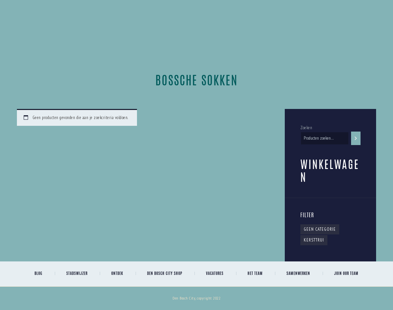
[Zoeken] (356, 138)
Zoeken (306, 128)
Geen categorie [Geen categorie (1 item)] (320, 229)
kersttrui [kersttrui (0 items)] (314, 240)
